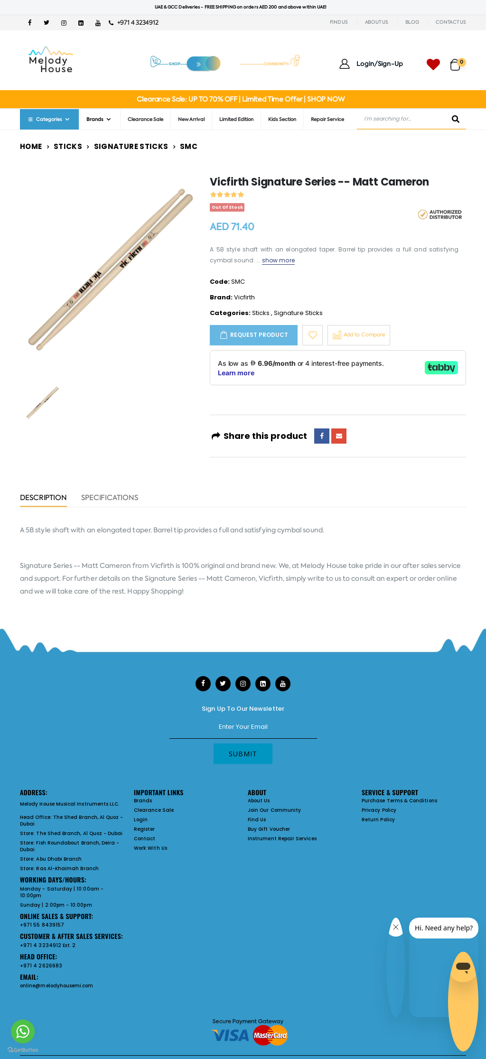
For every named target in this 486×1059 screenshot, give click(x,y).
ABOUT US (376, 22)
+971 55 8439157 (42, 925)
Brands (94, 119)
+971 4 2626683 (41, 965)
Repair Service (327, 119)
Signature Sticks (131, 146)
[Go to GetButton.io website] (23, 1049)
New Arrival (191, 119)
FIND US (339, 22)
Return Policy (378, 819)
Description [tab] (43, 498)
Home (31, 146)
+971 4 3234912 (134, 23)
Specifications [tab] (109, 498)
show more (278, 260)
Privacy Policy (379, 810)
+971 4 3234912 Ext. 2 (47, 945)
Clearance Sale (145, 119)
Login (141, 819)
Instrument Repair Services (282, 838)
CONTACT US (451, 22)
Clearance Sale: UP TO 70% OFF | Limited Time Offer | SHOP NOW (240, 99)
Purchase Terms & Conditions (399, 800)
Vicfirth (244, 297)
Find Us (257, 819)
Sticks (68, 146)
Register (144, 829)
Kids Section (282, 119)
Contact (144, 838)
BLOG (412, 22)
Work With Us (150, 848)
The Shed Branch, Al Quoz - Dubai (71, 820)
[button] (458, 60)
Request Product (259, 335)
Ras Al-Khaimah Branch (67, 868)
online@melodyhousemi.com (56, 985)
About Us (259, 800)
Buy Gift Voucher (269, 829)
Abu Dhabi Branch (59, 859)
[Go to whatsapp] (23, 1031)
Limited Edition (236, 119)
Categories (44, 119)
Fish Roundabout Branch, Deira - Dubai (69, 846)
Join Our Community (274, 810)
